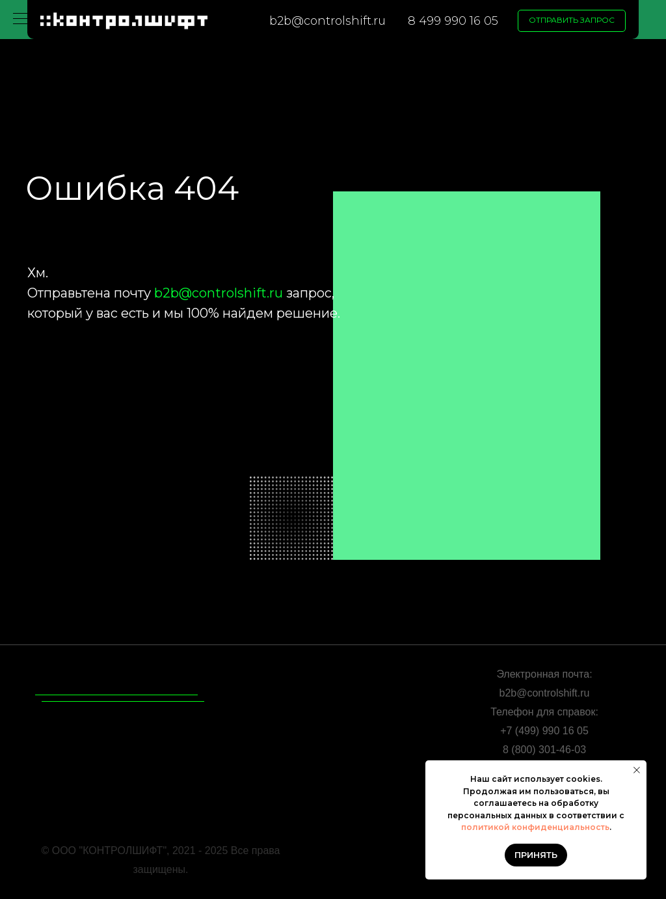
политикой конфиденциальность (535, 827)
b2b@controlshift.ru (327, 21)
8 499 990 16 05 (453, 21)
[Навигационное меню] (22, 19)
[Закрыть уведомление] (636, 770)
